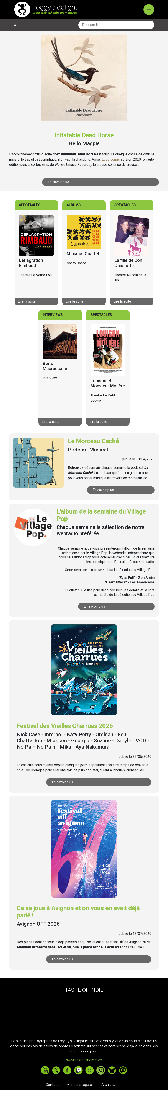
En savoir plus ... (79, 188)
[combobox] (51, 31)
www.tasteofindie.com (84, 1066)
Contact (52, 1091)
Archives (108, 1091)
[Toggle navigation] (148, 9)
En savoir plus (114, 496)
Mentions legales (80, 1091)
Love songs (111, 166)
